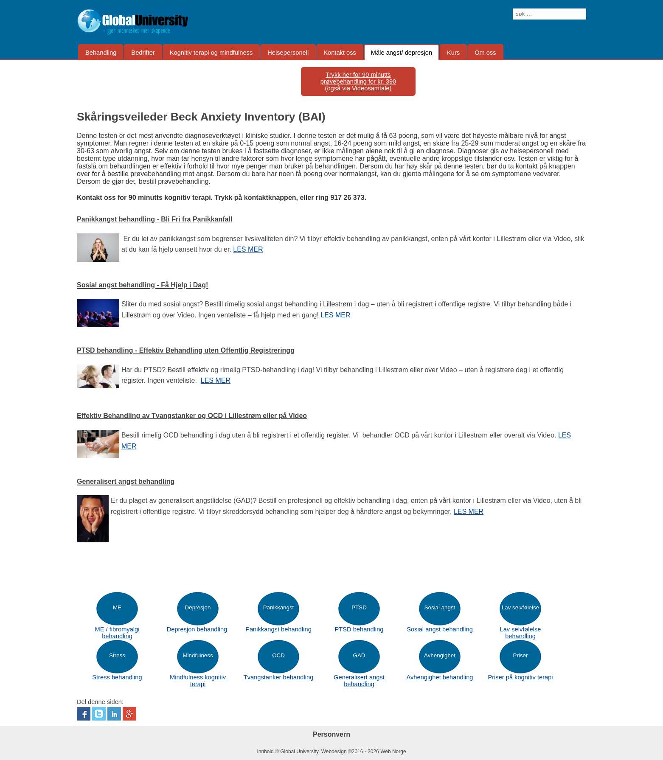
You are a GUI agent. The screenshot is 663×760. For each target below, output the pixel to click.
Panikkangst (278, 607)
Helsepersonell (288, 52)
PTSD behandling (359, 629)
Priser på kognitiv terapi (520, 677)
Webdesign (334, 751)
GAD (359, 655)
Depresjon (198, 607)
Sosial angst (439, 607)
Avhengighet (439, 655)
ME (117, 607)
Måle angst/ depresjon (401, 52)
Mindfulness (198, 655)
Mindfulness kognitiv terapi (198, 680)
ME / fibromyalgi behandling (117, 632)
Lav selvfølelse (520, 607)
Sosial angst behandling (440, 629)
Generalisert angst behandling (359, 680)
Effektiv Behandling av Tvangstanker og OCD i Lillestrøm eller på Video (192, 415)
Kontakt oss (339, 52)
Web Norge (393, 751)
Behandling (100, 52)
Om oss (485, 52)
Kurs (453, 52)
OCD (278, 655)
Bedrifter (143, 52)
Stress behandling (117, 677)
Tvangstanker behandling (279, 677)
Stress (117, 655)
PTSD (359, 607)
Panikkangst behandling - (154, 219)
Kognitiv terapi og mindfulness (211, 52)
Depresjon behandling (197, 629)
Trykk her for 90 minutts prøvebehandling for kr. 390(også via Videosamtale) (358, 81)
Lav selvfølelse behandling (520, 632)
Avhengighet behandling (439, 677)
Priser (520, 655)
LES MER (248, 249)
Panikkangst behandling (278, 629)
